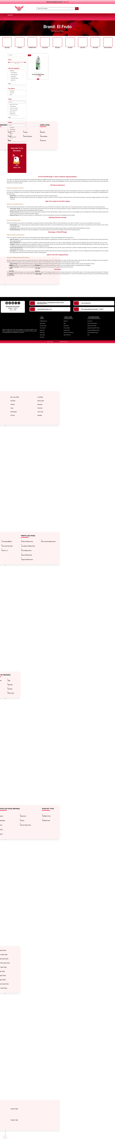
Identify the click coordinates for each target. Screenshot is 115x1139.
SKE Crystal (41, 401)
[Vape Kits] (19, 42)
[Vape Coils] (82, 42)
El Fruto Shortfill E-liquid (38, 74)
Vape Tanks (95, 47)
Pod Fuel (40, 408)
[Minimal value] (17, 62)
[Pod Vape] (70, 42)
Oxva (12, 408)
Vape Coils (82, 47)
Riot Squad (14, 411)
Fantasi (13, 404)
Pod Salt (13, 401)
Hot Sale (10, 1135)
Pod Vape (70, 47)
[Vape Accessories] (108, 42)
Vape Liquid (45, 47)
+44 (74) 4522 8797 (86, 303)
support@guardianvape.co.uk (44, 309)
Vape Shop (53, 31)
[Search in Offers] (17, 102)
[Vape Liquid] (45, 42)
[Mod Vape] (57, 42)
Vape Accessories (13, 1131)
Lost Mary (40, 397)
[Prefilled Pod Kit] (32, 42)
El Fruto (13, 415)
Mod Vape (57, 47)
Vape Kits (20, 47)
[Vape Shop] (7, 42)
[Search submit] (77, 8)
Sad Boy (40, 415)
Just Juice (40, 411)
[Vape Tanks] (95, 42)
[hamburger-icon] (110, 15)
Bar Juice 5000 (15, 397)
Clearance (10, 1133)
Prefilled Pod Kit (32, 47)
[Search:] (17, 55)
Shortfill (35, 72)
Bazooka (40, 404)
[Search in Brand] (17, 125)
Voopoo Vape (14, 1109)
